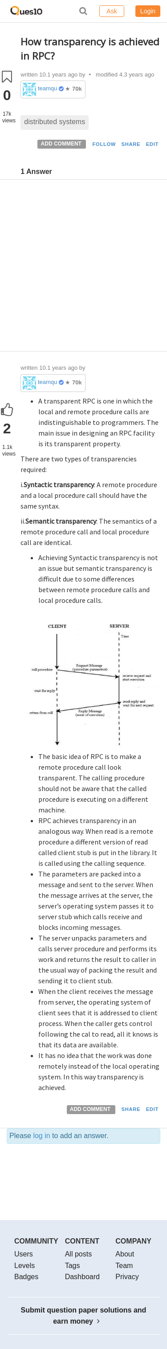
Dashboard (82, 1276)
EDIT (152, 144)
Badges (26, 1276)
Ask (111, 11)
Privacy (126, 1276)
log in (41, 1135)
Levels (24, 1265)
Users (23, 1254)
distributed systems (54, 121)
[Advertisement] (83, 267)
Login (147, 11)
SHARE (131, 144)
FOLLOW (104, 144)
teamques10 (47, 88)
